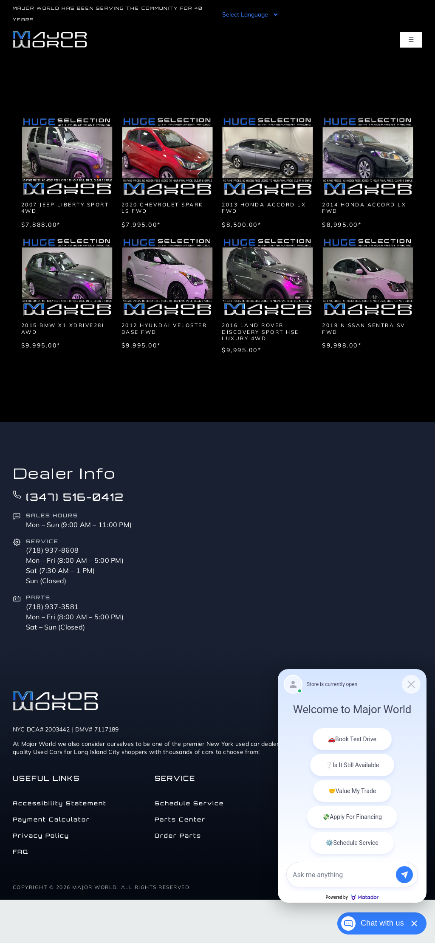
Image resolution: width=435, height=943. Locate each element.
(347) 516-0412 (75, 497)
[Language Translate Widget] (249, 14)
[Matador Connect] (352, 786)
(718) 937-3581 (52, 606)
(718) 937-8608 (52, 550)
